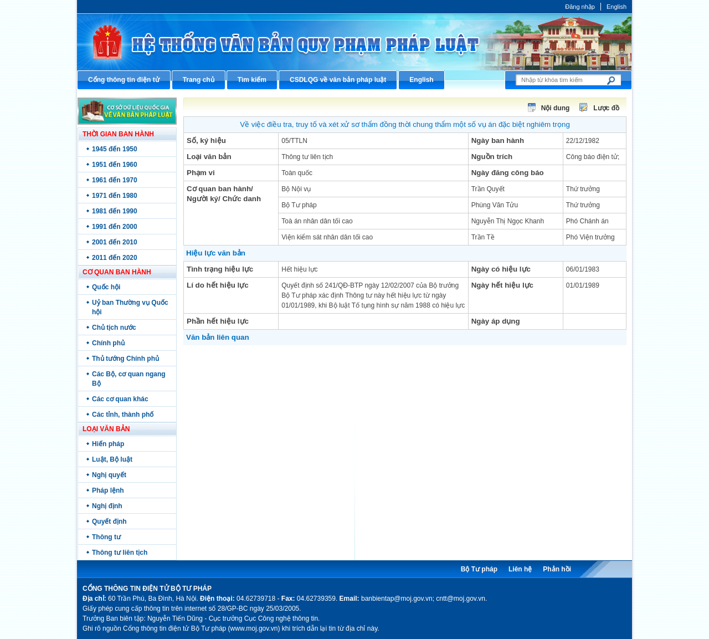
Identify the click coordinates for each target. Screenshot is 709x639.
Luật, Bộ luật (112, 459)
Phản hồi (557, 569)
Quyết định (109, 521)
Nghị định (107, 506)
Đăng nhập (580, 6)
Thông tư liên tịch (119, 552)
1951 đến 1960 (114, 164)
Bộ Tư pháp (479, 569)
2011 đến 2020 (114, 258)
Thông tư (106, 537)
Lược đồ (606, 108)
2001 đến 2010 (114, 242)
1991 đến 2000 (114, 227)
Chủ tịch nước (114, 327)
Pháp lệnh (108, 490)
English (616, 6)
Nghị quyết (109, 475)
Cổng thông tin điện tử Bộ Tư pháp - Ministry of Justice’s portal (354, 41)
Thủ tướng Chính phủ (125, 358)
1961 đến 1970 (114, 180)
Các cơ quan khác (120, 399)
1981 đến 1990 (114, 211)
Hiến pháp (108, 444)
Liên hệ (520, 569)
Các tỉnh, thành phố (122, 414)
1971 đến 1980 (114, 196)
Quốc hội (106, 287)
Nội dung (555, 108)
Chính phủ (108, 343)
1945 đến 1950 (114, 149)
